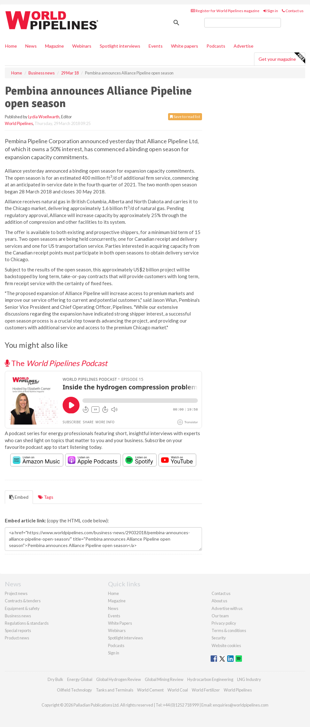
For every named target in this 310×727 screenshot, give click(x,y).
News (113, 608)
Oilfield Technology (74, 689)
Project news (16, 593)
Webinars (81, 46)
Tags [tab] (45, 497)
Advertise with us (227, 608)
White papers (184, 46)
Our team (220, 615)
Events (156, 46)
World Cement (150, 689)
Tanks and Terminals (114, 689)
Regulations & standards (27, 623)
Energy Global (79, 679)
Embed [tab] (18, 497)
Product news (17, 637)
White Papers (120, 623)
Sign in (270, 11)
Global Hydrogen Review (118, 679)
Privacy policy (224, 623)
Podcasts (215, 46)
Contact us (293, 11)
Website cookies (226, 645)
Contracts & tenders (23, 600)
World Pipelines (19, 123)
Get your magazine (282, 58)
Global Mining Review (164, 679)
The (56, 363)
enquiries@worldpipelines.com (240, 704)
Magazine (54, 46)
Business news (18, 615)
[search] (242, 22)
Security (219, 637)
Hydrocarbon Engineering (210, 679)
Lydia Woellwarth (43, 116)
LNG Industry (249, 679)
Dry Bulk (55, 679)
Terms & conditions (229, 630)
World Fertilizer (206, 689)
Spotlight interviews (120, 46)
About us (219, 600)
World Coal (177, 689)
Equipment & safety (22, 608)
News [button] (31, 46)
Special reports (18, 630)
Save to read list (185, 116)
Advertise (243, 46)
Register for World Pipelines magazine (225, 11)
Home (11, 46)
